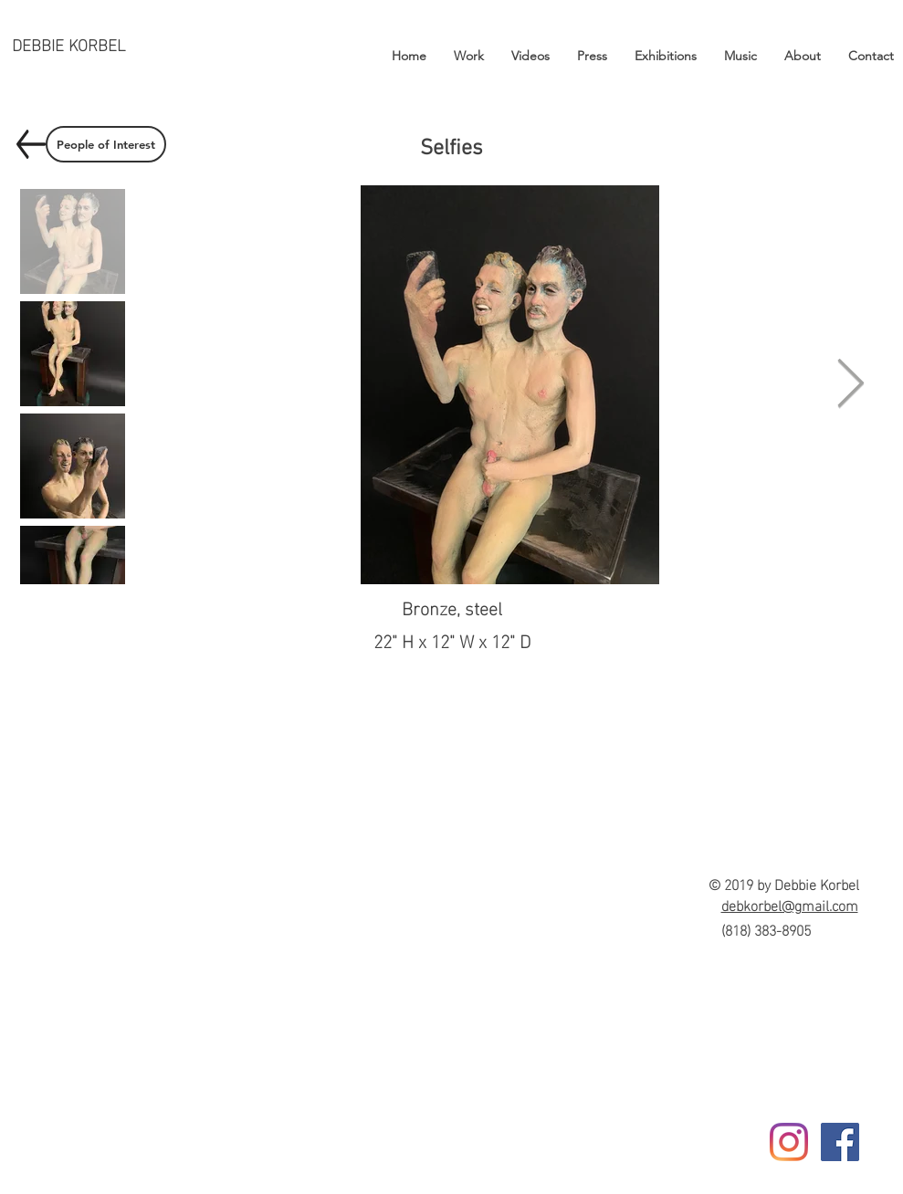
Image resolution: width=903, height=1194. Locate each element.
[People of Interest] (106, 144)
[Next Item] (850, 385)
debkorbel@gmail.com (789, 904)
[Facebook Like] (841, 1173)
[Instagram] (789, 1142)
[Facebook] (840, 1142)
